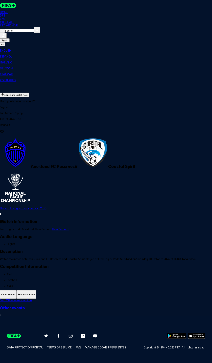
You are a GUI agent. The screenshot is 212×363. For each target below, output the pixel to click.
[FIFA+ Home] (8, 5)
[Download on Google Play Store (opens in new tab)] (176, 336)
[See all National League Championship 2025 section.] (106, 211)
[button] (106, 107)
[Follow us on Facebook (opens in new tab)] (58, 336)
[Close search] (2, 31)
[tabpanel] (106, 310)
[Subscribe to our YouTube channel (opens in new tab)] (95, 336)
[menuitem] (106, 50)
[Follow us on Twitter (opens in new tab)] (46, 336)
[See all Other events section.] (106, 311)
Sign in (4, 40)
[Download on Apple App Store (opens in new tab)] (196, 336)
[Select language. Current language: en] (2, 44)
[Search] (37, 30)
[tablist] (106, 294)
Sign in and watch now (14, 94)
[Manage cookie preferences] (105, 347)
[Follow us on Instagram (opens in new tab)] (70, 336)
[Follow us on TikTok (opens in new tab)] (82, 336)
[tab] (8, 294)
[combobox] (19, 30)
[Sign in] (3, 35)
